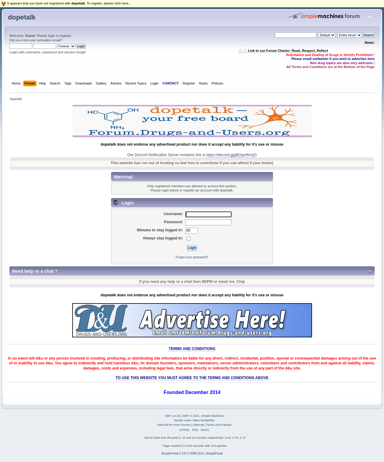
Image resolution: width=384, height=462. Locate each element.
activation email (48, 40)
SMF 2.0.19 (172, 415)
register (65, 35)
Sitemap (198, 424)
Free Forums (181, 424)
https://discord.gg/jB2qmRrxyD (231, 155)
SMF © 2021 (191, 415)
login (51, 35)
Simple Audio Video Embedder (194, 420)
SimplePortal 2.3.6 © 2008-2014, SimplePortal (192, 453)
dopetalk (21, 17)
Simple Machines (212, 415)
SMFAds (162, 424)
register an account (197, 190)
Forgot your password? (192, 257)
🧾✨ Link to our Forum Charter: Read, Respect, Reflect (283, 50)
